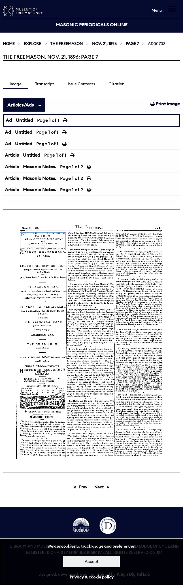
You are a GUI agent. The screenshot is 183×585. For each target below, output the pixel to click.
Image (16, 83)
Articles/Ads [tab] (20, 105)
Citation (116, 83)
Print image (165, 104)
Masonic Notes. (39, 166)
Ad (9, 120)
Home (9, 43)
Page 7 (132, 43)
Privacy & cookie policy (92, 577)
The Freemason (66, 43)
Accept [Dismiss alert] (92, 561)
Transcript (44, 83)
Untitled (24, 120)
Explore (32, 43)
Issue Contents (81, 83)
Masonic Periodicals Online (91, 24)
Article (12, 155)
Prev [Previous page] (84, 487)
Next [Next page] (103, 487)
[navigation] (173, 12)
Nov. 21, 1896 (104, 43)
